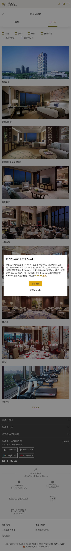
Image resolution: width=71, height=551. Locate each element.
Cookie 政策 (40, 275)
